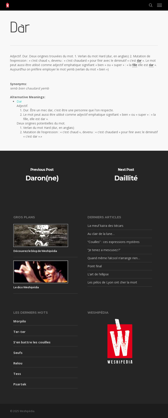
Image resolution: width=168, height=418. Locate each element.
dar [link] (139, 60)
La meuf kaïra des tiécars (105, 226)
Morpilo (19, 321)
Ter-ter (19, 331)
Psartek (19, 384)
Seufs (18, 352)
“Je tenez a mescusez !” (104, 250)
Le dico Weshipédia (26, 287)
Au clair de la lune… (101, 234)
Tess (17, 373)
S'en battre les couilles (32, 342)
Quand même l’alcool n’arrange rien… (114, 258)
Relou (17, 363)
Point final (95, 266)
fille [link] (134, 65)
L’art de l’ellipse (98, 274)
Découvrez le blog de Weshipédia (35, 251)
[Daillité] (126, 175)
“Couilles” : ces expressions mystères (114, 242)
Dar (19, 101)
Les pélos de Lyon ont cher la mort (112, 282)
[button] (159, 5)
